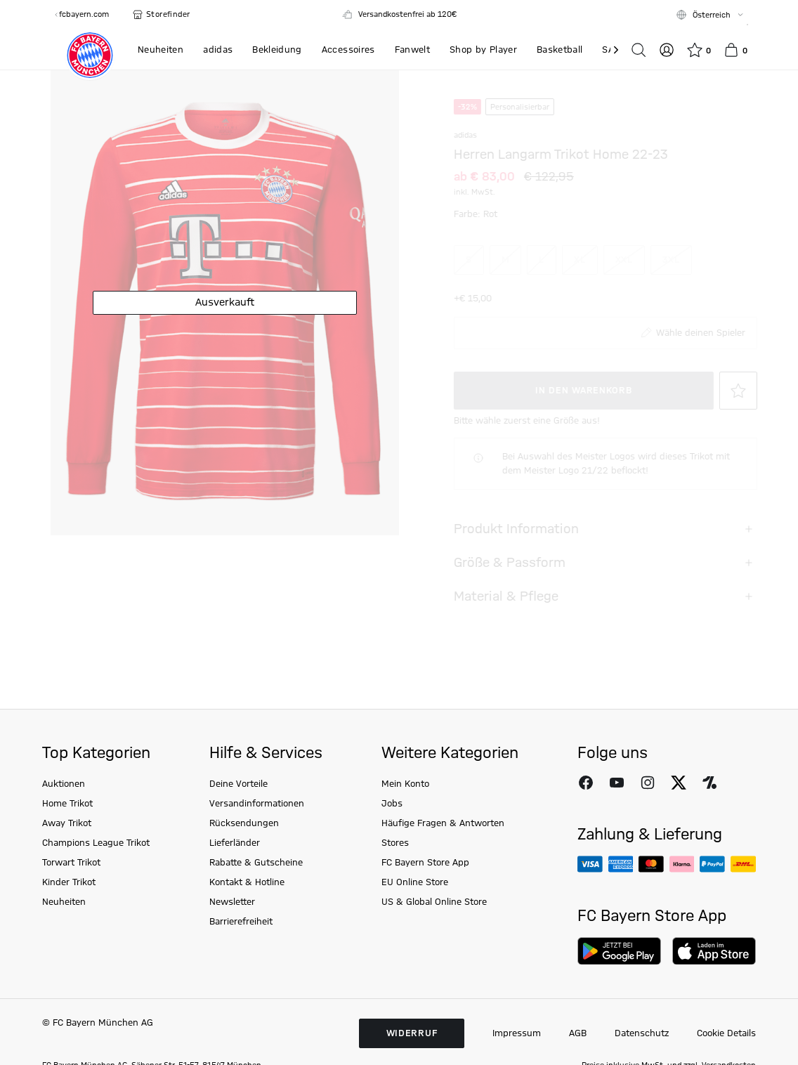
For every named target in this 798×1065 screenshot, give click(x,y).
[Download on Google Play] (619, 983)
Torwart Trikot (71, 895)
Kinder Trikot (69, 915)
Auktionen (63, 816)
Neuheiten (64, 934)
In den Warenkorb (573, 423)
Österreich (712, 15)
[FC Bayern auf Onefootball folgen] (709, 814)
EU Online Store (414, 915)
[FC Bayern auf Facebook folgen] (585, 814)
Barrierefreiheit (241, 954)
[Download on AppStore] (714, 983)
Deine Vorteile (238, 816)
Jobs (392, 836)
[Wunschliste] (698, 49)
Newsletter (232, 934)
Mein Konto (405, 816)
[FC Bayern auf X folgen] (678, 814)
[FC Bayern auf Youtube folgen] (616, 814)
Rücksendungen (244, 856)
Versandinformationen (256, 836)
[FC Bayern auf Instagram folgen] (647, 814)
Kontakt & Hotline (246, 915)
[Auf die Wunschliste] (728, 423)
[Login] (666, 49)
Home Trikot (67, 836)
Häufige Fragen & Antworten (442, 856)
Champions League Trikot (96, 875)
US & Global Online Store (434, 934)
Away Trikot (66, 856)
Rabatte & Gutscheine (256, 895)
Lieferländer (234, 875)
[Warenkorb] (735, 49)
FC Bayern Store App (425, 895)
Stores (395, 875)
